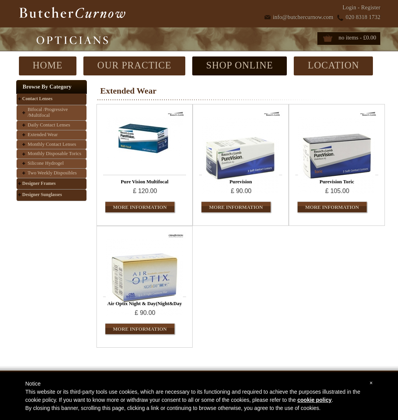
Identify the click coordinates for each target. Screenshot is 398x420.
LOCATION (333, 65)
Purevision (240, 181)
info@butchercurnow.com (303, 17)
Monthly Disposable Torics (54, 153)
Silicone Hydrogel (46, 163)
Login (349, 7)
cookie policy (314, 400)
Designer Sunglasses (42, 194)
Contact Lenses (37, 98)
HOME (48, 65)
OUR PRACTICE (134, 65)
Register (371, 7)
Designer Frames (39, 183)
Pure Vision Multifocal (144, 181)
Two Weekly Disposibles (52, 173)
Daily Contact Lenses (49, 125)
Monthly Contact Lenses (52, 144)
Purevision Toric (337, 181)
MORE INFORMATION (140, 207)
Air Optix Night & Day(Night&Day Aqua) (144, 306)
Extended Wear (43, 134)
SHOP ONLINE (239, 65)
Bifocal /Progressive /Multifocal (48, 112)
